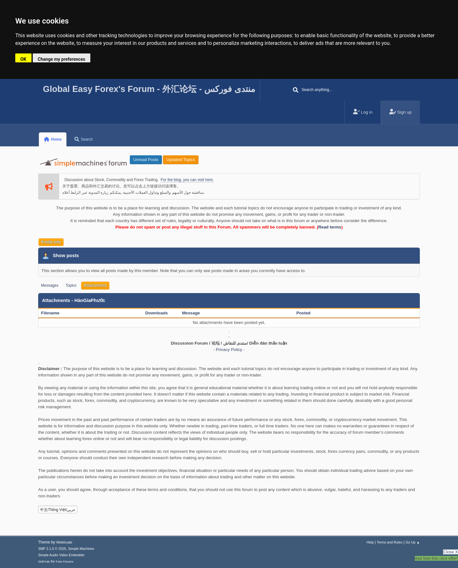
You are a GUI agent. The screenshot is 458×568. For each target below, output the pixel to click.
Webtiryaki (64, 542)
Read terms (329, 227)
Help (370, 542)
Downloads (156, 313)
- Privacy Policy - (229, 349)
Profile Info (51, 242)
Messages (50, 285)
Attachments (95, 285)
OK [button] (23, 59)
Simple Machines (81, 548)
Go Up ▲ (413, 542)
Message (191, 313)
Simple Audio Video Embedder (61, 555)
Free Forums (64, 561)
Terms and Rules (390, 542)
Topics (71, 285)
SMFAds (44, 561)
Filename (53, 313)
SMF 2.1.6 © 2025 (52, 548)
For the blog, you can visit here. (187, 180)
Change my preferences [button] (61, 59)
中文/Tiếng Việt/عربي (58, 510)
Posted (303, 313)
